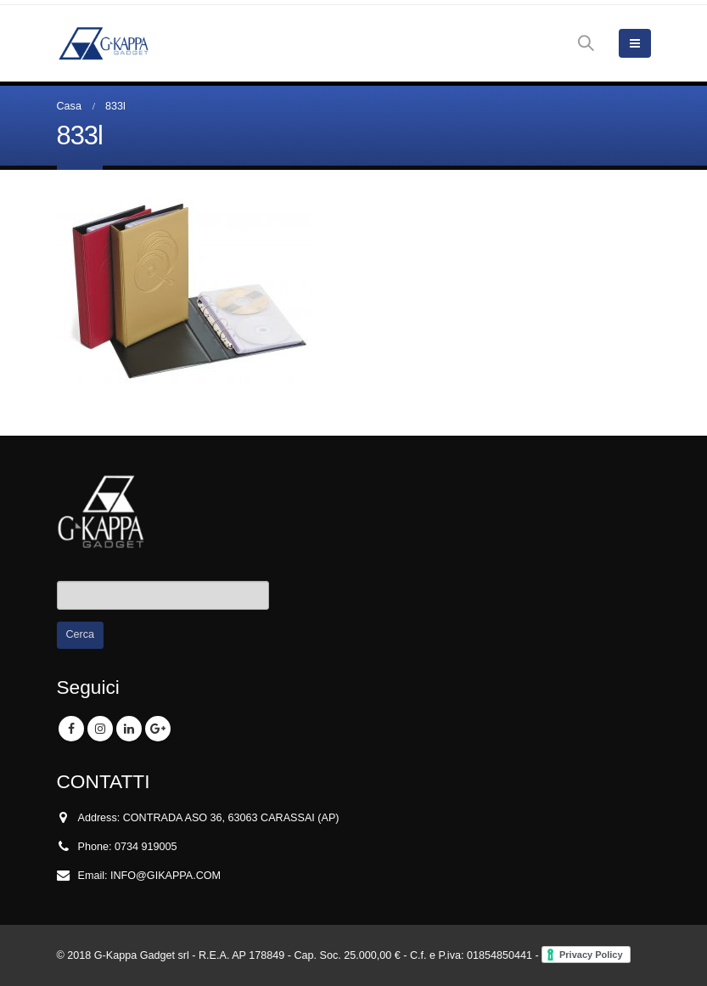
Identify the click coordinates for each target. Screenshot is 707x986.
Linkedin (129, 728)
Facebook (71, 728)
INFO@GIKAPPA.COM (165, 876)
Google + (158, 728)
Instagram (100, 728)
